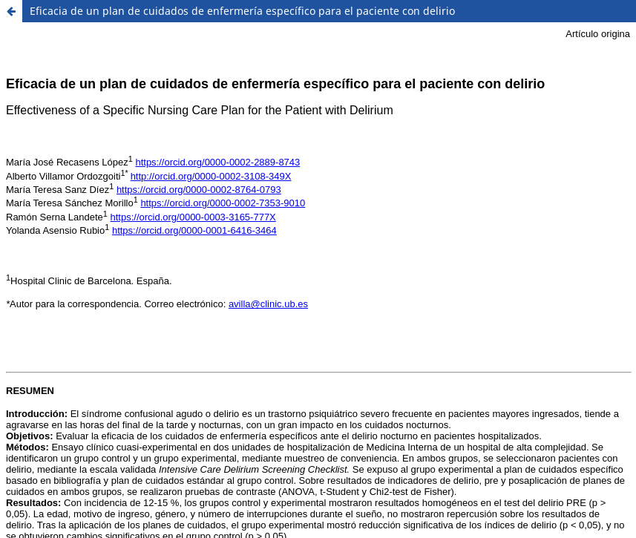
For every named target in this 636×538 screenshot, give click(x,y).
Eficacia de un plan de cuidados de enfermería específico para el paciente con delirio (242, 11)
